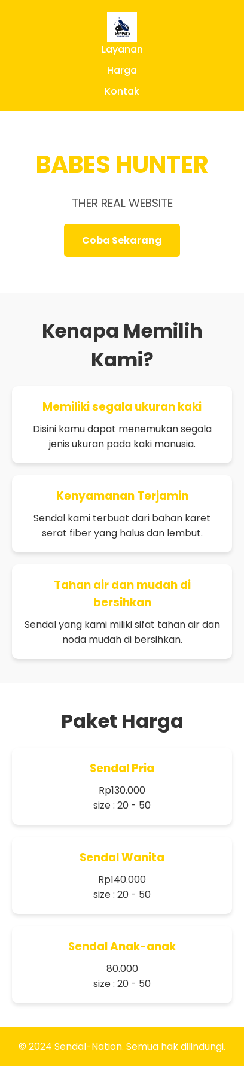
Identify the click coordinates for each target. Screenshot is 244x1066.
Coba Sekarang (122, 240)
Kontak (122, 91)
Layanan (122, 49)
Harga (122, 70)
